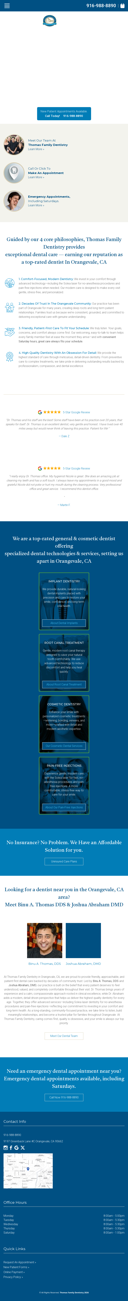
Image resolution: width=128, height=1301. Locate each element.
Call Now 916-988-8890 (64, 1097)
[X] (23, 1148)
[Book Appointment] (122, 5)
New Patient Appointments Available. (64, 111)
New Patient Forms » (16, 1267)
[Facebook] (11, 1148)
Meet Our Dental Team (64, 1036)
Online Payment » (14, 1272)
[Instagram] (6, 1148)
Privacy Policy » (13, 1277)
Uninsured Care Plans (64, 861)
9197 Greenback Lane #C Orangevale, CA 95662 (33, 1141)
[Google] (16, 1148)
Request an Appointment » (20, 1262)
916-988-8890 (101, 5)
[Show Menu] (7, 5)
